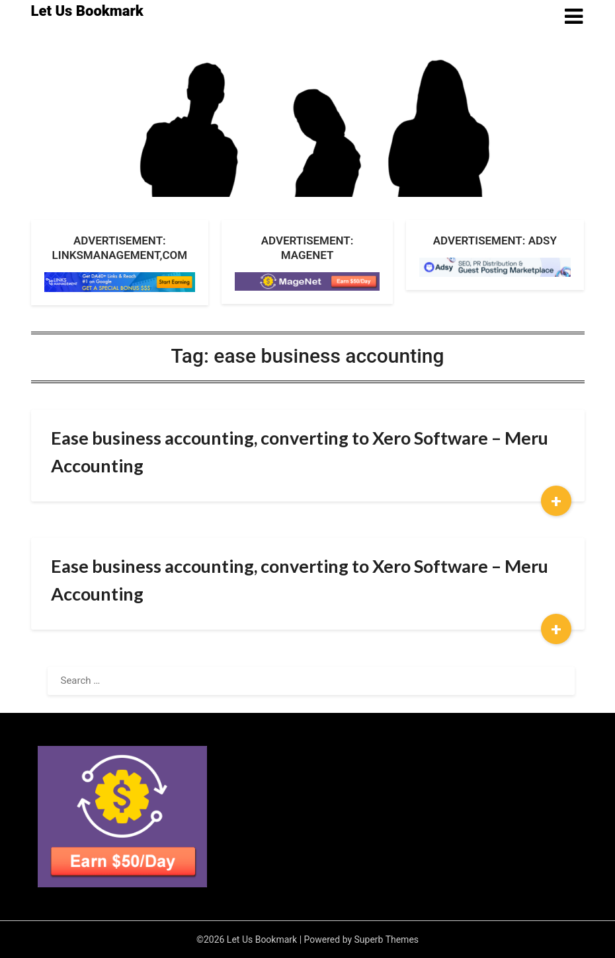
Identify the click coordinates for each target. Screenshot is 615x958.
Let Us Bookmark (87, 11)
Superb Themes (386, 939)
